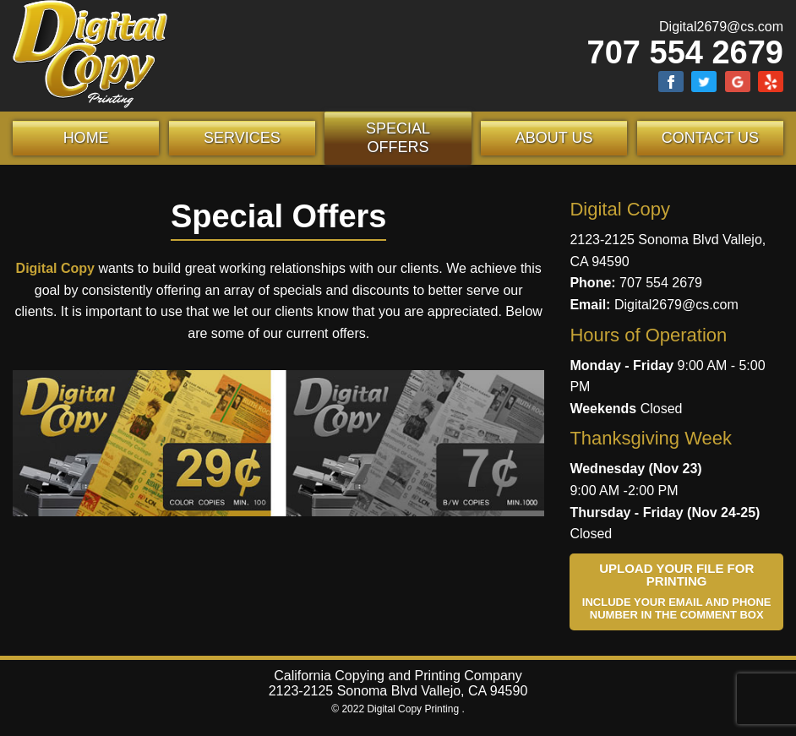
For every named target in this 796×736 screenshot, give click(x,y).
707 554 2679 (685, 52)
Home (86, 137)
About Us (554, 137)
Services (242, 137)
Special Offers (398, 137)
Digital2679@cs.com (721, 26)
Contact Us (710, 137)
